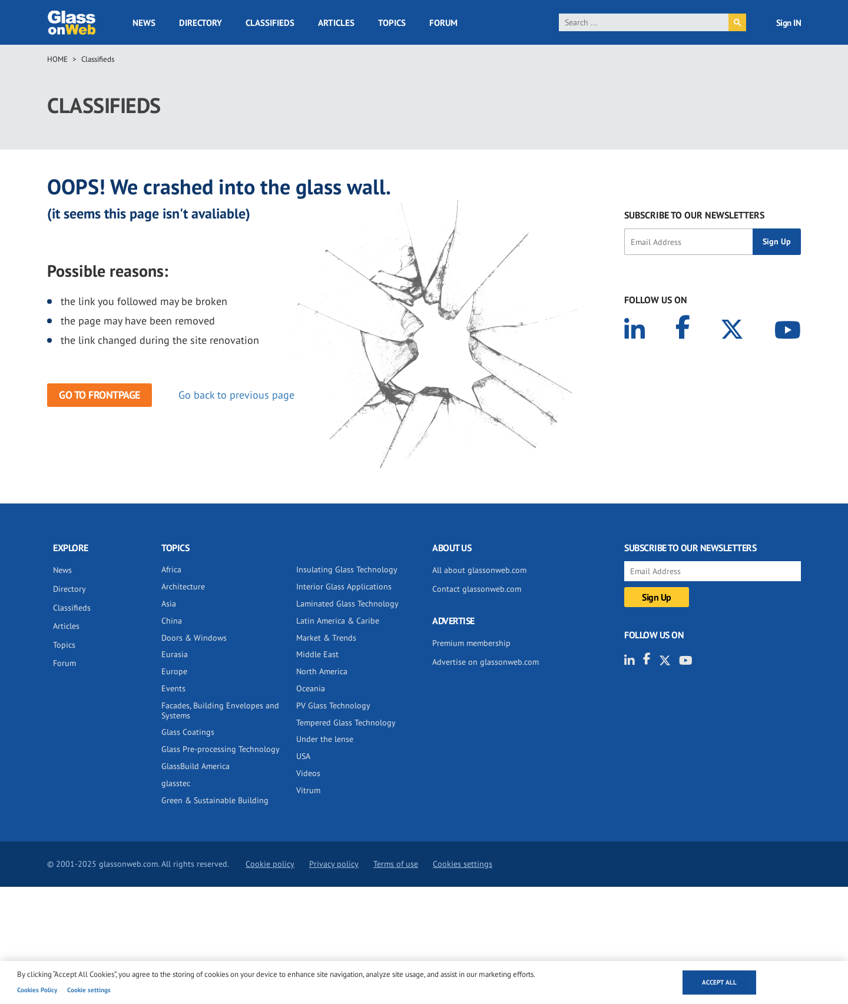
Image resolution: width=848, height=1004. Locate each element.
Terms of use (395, 864)
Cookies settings (462, 864)
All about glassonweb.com (479, 570)
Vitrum (308, 790)
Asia (168, 603)
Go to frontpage (99, 395)
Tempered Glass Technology (346, 722)
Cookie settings (89, 990)
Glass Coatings (187, 732)
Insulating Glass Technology (347, 569)
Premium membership (471, 643)
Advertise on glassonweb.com (485, 662)
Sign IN (788, 22)
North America (321, 671)
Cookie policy (270, 864)
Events (173, 688)
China (171, 620)
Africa (171, 569)
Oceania (310, 688)
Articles (336, 22)
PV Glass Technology (333, 705)
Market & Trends (326, 637)
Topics (392, 22)
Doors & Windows (194, 637)
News (143, 22)
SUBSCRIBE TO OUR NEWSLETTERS (694, 215)
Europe (174, 671)
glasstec (175, 783)
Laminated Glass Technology (347, 603)
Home (57, 59)
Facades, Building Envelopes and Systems (220, 710)
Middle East (317, 654)
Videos (308, 773)
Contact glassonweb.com (476, 589)
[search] (644, 22)
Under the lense (324, 739)
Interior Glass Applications (344, 586)
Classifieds (270, 22)
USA (303, 756)
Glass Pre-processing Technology (220, 749)
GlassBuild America (195, 766)
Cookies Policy (37, 990)
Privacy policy (334, 864)
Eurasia (174, 654)
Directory (200, 22)
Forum (443, 22)
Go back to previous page (236, 395)
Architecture (183, 586)
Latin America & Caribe (337, 620)
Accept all (719, 982)
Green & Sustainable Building (215, 800)
